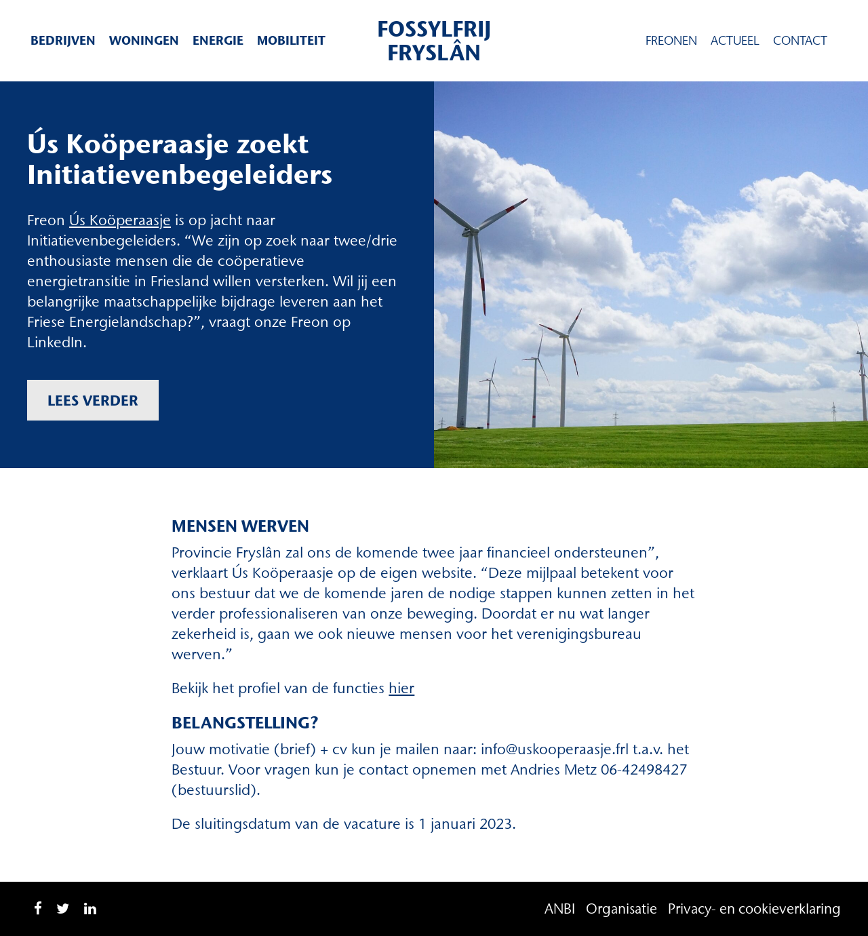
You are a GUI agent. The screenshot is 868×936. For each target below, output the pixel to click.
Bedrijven (63, 40)
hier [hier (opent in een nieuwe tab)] (401, 688)
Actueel (735, 40)
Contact (800, 40)
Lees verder (92, 400)
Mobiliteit (291, 40)
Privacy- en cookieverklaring (754, 908)
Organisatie (621, 908)
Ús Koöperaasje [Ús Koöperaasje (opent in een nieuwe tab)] (120, 220)
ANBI (560, 908)
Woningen (144, 40)
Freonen (671, 40)
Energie (218, 40)
